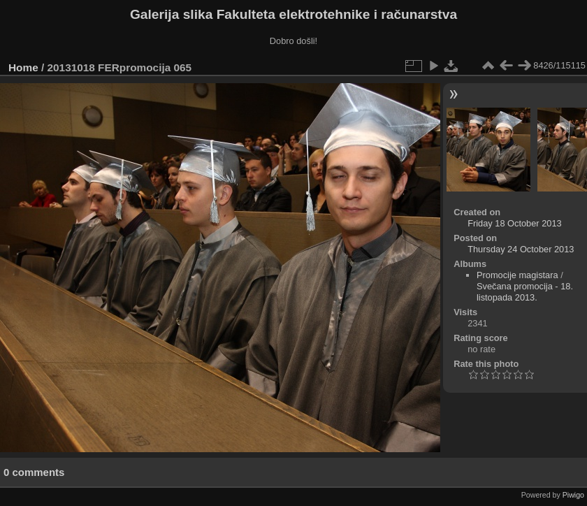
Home (23, 67)
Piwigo (573, 495)
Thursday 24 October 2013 (521, 249)
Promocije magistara (517, 275)
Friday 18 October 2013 (514, 223)
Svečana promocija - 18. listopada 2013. (525, 292)
